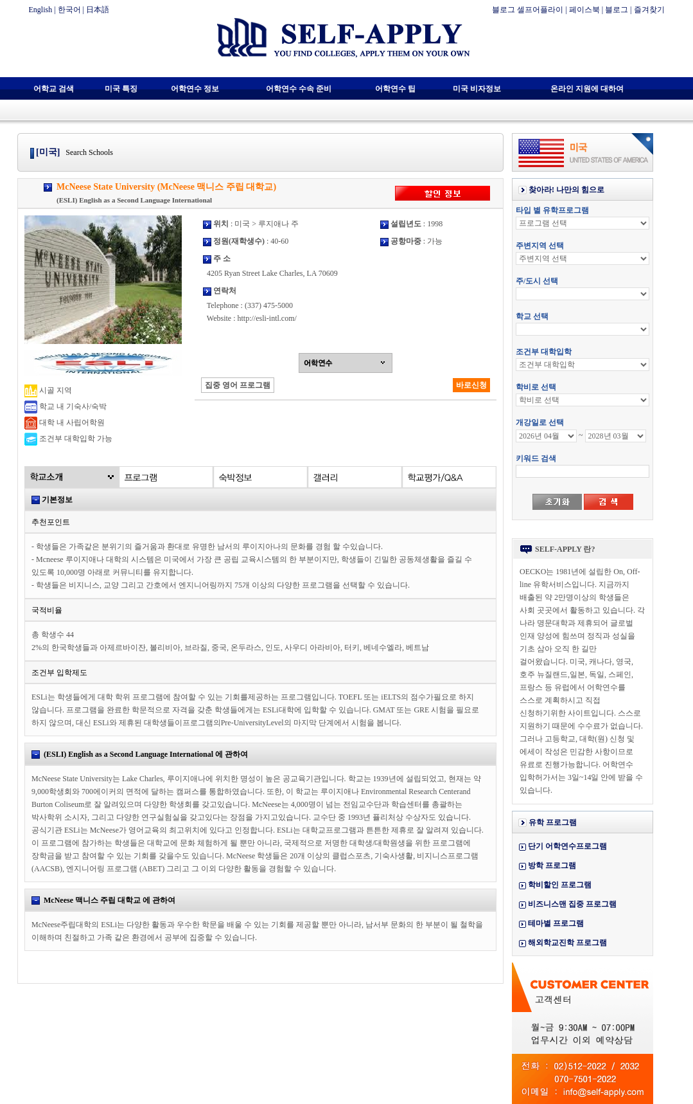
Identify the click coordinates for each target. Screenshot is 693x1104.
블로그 (616, 9)
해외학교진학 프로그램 (567, 942)
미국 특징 (121, 88)
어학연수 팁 (395, 88)
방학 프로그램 (552, 865)
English (41, 9)
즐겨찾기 (649, 9)
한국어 (69, 9)
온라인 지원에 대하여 (587, 88)
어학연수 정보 (195, 88)
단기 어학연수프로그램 (567, 846)
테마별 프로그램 (556, 923)
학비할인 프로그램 (560, 884)
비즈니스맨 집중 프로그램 (572, 904)
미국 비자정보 (477, 88)
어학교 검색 (53, 88)
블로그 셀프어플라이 (527, 9)
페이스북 (584, 9)
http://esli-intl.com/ (266, 318)
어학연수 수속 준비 (298, 88)
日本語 (97, 9)
